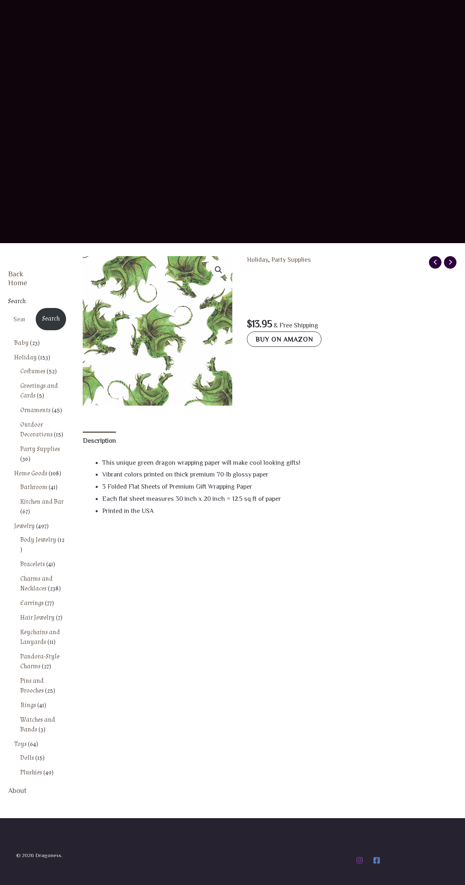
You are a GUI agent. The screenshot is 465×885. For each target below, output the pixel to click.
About (17, 790)
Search (17, 301)
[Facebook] (376, 860)
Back (16, 273)
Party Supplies (291, 259)
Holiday (257, 259)
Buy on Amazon (284, 339)
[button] (218, 270)
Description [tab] (99, 440)
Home (17, 282)
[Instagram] (359, 860)
